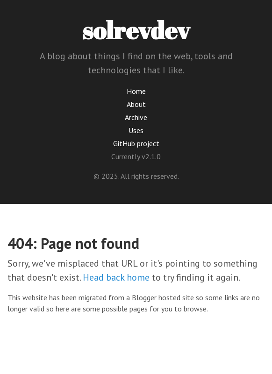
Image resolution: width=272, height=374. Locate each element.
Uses (136, 130)
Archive (136, 117)
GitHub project (136, 143)
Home (136, 91)
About (136, 104)
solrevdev (136, 30)
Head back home (116, 277)
